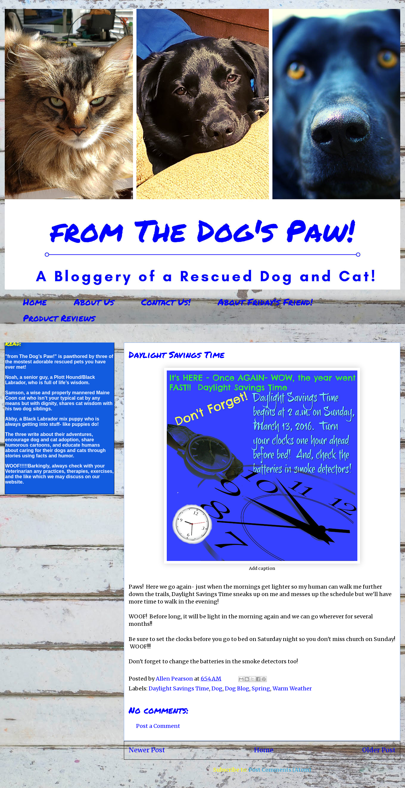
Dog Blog (237, 688)
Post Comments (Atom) (280, 769)
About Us (94, 302)
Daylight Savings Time (179, 688)
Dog (216, 688)
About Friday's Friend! (265, 302)
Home (35, 302)
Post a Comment (158, 726)
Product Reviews (59, 318)
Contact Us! (166, 302)
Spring (261, 688)
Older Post (378, 750)
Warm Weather (292, 688)
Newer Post (147, 750)
